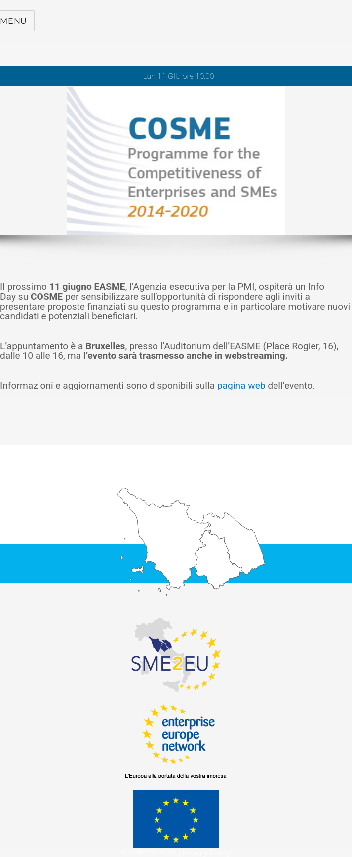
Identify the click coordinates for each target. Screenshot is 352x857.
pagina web (241, 385)
